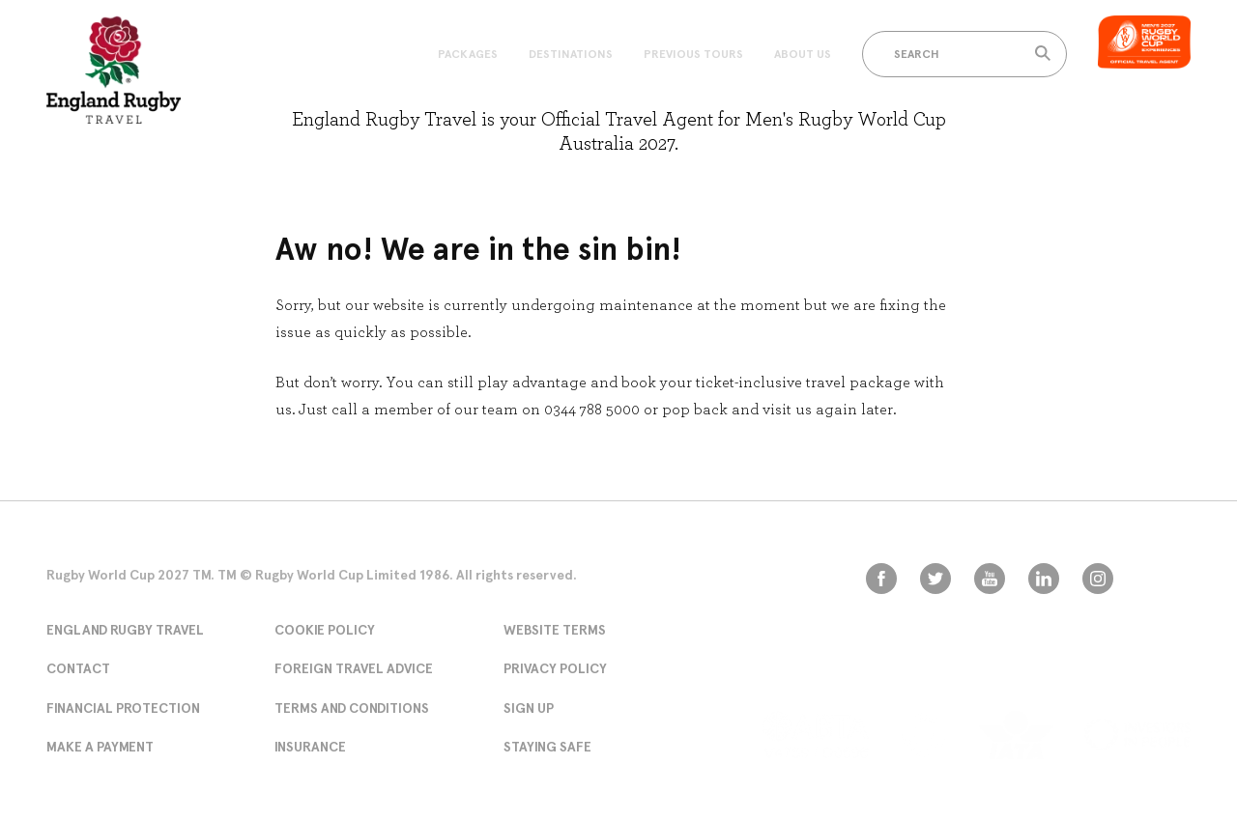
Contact (78, 668)
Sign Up (528, 708)
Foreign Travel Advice (353, 668)
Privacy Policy (555, 668)
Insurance (310, 746)
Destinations (571, 54)
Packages (468, 54)
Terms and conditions (351, 708)
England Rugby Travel (125, 629)
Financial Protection (123, 708)
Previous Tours (693, 54)
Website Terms (554, 629)
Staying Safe (547, 746)
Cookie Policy (324, 629)
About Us (802, 54)
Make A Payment (100, 746)
